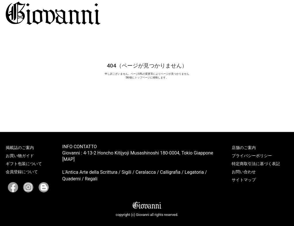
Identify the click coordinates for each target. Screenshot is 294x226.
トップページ (142, 77)
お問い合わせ (244, 171)
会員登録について (22, 171)
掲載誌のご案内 (20, 147)
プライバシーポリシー (252, 155)
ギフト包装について (24, 163)
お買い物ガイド (20, 155)
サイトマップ (244, 179)
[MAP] (68, 159)
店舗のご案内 (244, 147)
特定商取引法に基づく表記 (256, 163)
